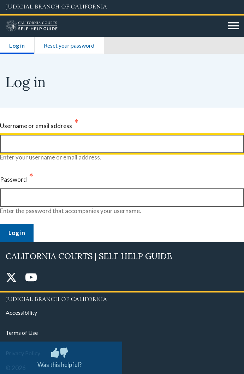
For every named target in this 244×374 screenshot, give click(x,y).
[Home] (114, 26)
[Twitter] (11, 278)
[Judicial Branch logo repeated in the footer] (122, 298)
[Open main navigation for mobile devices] (233, 26)
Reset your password (69, 45)
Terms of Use (22, 332)
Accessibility (21, 312)
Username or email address (36, 125)
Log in (21, 43)
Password (13, 179)
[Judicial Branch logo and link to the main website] (122, 7)
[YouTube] (31, 278)
